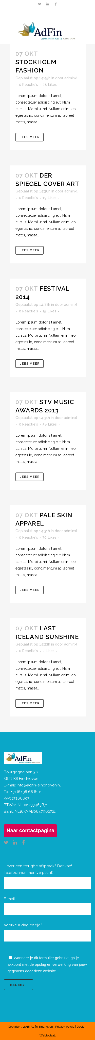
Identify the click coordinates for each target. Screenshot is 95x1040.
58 (50, 424)
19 (49, 198)
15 (49, 311)
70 (49, 537)
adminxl (71, 78)
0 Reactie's (28, 85)
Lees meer (30, 137)
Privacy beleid (64, 1026)
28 (50, 84)
